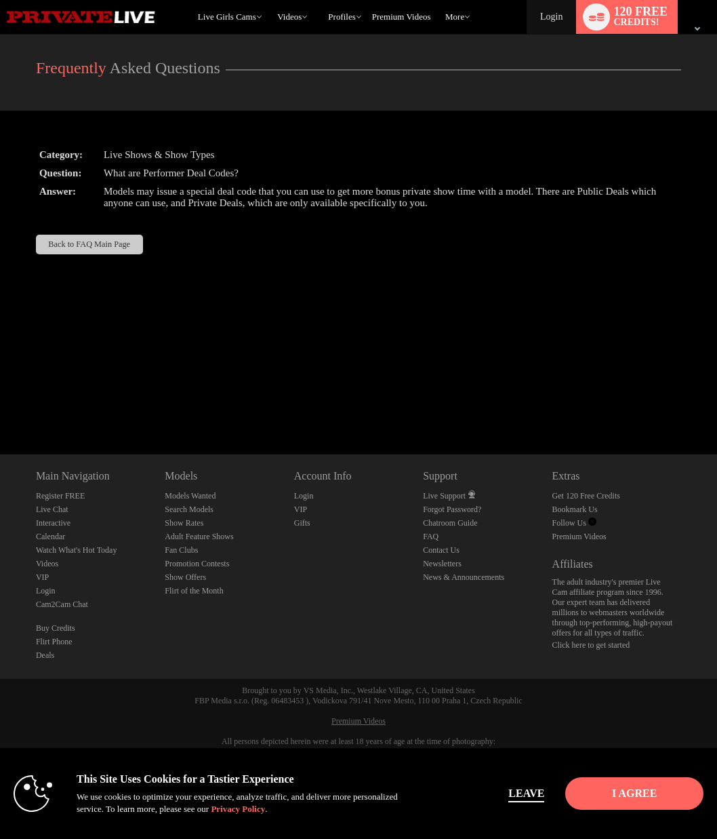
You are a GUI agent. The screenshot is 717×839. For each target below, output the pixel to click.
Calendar (50, 536)
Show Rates (184, 523)
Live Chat (52, 509)
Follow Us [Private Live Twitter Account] (574, 523)
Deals (45, 655)
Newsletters (442, 563)
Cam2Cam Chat (62, 604)
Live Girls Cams (227, 17)
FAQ (430, 536)
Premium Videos (579, 536)
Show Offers (185, 577)
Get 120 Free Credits (586, 496)
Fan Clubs (181, 550)
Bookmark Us (575, 509)
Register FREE (60, 496)
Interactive (53, 523)
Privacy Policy (285, 809)
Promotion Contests (197, 563)
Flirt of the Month (194, 591)
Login (551, 17)
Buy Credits (55, 628)
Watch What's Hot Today (76, 550)
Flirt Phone (54, 641)
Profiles (341, 17)
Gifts (302, 523)
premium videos (401, 17)
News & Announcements (463, 577)
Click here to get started (591, 645)
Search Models (189, 509)
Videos (289, 17)
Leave (505, 793)
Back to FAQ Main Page (89, 244)
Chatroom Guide (450, 523)
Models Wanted (190, 496)
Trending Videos (271, 0)
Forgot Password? (452, 509)
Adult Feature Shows (199, 536)
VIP (42, 577)
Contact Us (441, 550)
